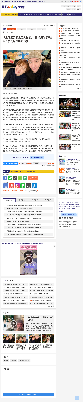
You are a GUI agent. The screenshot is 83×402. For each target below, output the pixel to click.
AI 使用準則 (73, 209)
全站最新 (48, 200)
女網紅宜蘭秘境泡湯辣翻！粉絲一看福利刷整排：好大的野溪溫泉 (24, 205)
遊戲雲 (78, 9)
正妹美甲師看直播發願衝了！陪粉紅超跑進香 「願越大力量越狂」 (26, 234)
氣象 (32, 29)
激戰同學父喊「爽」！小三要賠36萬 (70, 40)
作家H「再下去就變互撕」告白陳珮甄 (8, 346)
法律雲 (73, 6)
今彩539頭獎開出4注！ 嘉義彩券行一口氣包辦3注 (21, 208)
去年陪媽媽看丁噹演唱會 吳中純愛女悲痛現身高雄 (69, 54)
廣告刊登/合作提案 (63, 204)
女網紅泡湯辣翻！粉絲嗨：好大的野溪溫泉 (15, 303)
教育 (22, 29)
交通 (12, 32)
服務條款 (78, 206)
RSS (76, 1)
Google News (80, 1)
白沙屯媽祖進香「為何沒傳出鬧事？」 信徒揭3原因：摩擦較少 (24, 224)
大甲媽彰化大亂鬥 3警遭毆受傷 (70, 31)
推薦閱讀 (9, 200)
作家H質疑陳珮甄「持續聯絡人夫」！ (48, 346)
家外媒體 (29, 1)
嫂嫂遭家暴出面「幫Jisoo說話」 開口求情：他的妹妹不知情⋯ (69, 64)
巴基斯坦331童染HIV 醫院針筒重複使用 (69, 76)
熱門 (9, 14)
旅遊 (30, 14)
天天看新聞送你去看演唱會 (72, 159)
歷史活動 (14, 1)
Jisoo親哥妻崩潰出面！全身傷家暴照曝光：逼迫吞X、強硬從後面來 (70, 68)
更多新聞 (50, 163)
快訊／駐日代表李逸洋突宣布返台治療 (70, 72)
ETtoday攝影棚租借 (70, 189)
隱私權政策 (72, 206)
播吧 (13, 14)
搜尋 (68, 1)
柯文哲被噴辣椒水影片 (75, 146)
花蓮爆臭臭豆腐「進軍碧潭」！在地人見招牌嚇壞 (69, 81)
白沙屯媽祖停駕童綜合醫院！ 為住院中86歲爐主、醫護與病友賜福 (75, 115)
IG (74, 1)
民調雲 (68, 6)
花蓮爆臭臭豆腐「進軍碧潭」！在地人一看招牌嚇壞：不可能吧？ (24, 211)
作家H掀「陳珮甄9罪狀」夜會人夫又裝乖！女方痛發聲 (35, 347)
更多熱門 (51, 306)
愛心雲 (78, 6)
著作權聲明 (62, 209)
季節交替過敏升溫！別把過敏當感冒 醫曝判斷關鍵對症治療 (23, 231)
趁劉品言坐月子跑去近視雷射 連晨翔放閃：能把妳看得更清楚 (22, 244)
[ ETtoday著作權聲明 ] (30, 191)
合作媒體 (77, 204)
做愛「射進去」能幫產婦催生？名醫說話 (14, 287)
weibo (78, 1)
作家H (6, 360)
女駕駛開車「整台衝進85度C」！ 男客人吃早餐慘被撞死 (75, 137)
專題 (16, 14)
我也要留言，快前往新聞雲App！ (28, 394)
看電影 (63, 6)
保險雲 (73, 9)
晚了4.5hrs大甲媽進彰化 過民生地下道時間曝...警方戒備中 (24, 228)
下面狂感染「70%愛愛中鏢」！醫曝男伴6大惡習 (69, 49)
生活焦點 (11, 29)
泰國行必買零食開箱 (70, 168)
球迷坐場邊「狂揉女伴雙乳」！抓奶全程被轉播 (69, 37)
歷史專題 (19, 1)
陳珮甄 (14, 360)
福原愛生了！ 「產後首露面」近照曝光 (70, 33)
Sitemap (66, 206)
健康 (42, 29)
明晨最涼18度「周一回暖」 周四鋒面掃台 (18, 221)
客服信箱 (61, 206)
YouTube (72, 1)
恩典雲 (68, 9)
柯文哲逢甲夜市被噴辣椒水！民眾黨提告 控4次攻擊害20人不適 (75, 127)
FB (70, 1)
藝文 (4, 32)
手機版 (6, 1)
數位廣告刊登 (35, 1)
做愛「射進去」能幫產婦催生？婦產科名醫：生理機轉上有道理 (24, 215)
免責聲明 (67, 209)
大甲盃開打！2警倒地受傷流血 (69, 28)
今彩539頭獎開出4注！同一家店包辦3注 (14, 284)
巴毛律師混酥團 (24, 360)
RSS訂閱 (61, 211)
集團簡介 (77, 202)
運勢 (8, 32)
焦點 (6, 14)
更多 (79, 89)
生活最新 (35, 200)
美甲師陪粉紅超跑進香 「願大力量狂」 (42, 297)
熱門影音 (22, 200)
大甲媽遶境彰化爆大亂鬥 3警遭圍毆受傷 (23, 171)
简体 (3, 1)
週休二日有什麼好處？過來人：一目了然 (14, 300)
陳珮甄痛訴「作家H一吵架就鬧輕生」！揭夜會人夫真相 (21, 347)
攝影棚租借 (42, 1)
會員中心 (24, 1)
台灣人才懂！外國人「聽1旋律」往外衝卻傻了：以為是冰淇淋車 (24, 218)
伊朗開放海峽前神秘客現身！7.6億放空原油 (69, 85)
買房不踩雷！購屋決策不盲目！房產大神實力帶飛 (73, 177)
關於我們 (72, 202)
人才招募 (66, 202)
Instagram (65, 218)
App (10, 1)
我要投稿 (61, 202)
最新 (2, 14)
